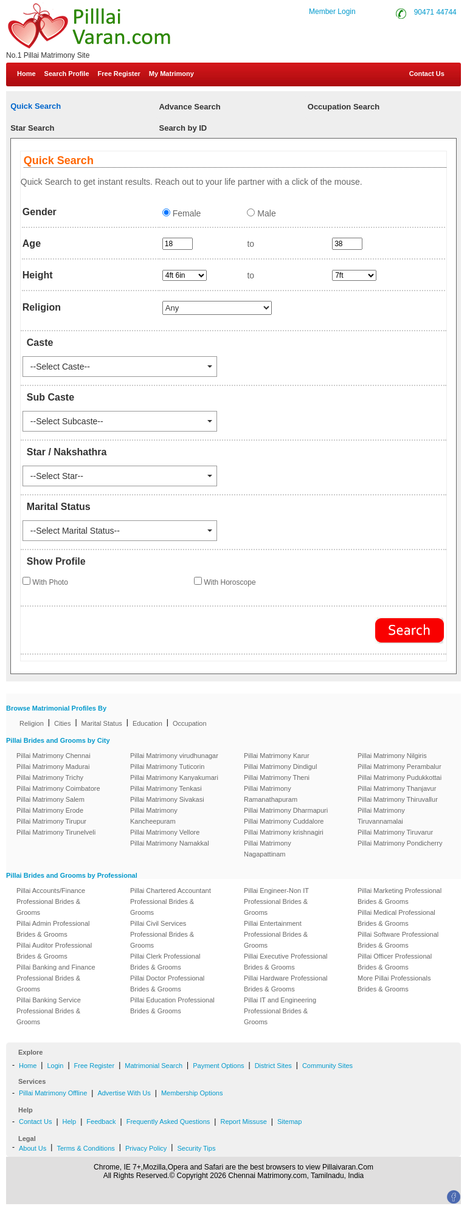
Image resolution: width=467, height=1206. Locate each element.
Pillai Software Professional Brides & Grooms (398, 940)
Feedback (101, 1121)
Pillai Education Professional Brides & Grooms (172, 1005)
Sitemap (289, 1121)
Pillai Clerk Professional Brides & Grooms (165, 962)
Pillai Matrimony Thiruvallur (398, 799)
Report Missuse (243, 1121)
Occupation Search (343, 106)
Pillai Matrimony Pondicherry (400, 843)
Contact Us (426, 73)
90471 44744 (435, 12)
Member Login (332, 11)
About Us (32, 1148)
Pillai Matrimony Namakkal (169, 843)
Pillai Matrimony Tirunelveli (55, 832)
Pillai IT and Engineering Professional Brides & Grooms (280, 1010)
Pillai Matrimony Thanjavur (397, 788)
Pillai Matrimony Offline (53, 1093)
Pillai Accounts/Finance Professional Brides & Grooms (50, 901)
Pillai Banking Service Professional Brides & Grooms (48, 1010)
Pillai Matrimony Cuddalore (283, 821)
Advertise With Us (123, 1093)
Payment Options (218, 1065)
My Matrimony (171, 73)
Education (147, 723)
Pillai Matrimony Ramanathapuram (270, 794)
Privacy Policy (146, 1148)
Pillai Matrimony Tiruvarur (395, 832)
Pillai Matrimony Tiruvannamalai (381, 816)
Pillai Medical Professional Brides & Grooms (396, 918)
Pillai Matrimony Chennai (53, 755)
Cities (62, 723)
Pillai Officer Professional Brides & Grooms (395, 962)
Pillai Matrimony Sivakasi (167, 799)
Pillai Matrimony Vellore (164, 832)
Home (26, 73)
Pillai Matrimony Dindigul (280, 766)
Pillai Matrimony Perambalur (399, 766)
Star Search (32, 128)
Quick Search (35, 106)
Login (55, 1065)
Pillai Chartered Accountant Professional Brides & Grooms (170, 901)
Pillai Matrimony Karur (277, 755)
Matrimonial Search (153, 1065)
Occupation (190, 723)
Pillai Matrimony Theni (277, 777)
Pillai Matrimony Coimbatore (58, 788)
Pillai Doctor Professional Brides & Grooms (167, 983)
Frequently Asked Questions (168, 1121)
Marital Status (101, 723)
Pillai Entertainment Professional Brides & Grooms (276, 934)
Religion (31, 723)
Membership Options (192, 1093)
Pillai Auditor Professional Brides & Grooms (54, 951)
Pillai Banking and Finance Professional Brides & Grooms (55, 978)
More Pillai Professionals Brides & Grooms (394, 983)
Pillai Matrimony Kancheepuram (154, 816)
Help (70, 1121)
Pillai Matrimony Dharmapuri (286, 810)
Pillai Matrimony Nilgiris (392, 755)
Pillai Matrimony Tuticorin (167, 766)
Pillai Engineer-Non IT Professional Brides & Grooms (276, 901)
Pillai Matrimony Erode (49, 810)
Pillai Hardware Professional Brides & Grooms (286, 983)
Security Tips (196, 1148)
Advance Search (189, 106)
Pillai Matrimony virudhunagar (174, 755)
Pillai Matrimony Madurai (52, 766)
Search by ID (183, 128)
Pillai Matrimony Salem (50, 799)
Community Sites (327, 1065)
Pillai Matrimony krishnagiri (283, 832)
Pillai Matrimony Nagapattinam (267, 848)
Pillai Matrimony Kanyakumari (174, 777)
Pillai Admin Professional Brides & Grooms (52, 929)
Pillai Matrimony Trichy (49, 777)
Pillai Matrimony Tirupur (51, 821)
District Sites (273, 1065)
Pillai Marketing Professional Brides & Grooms (399, 896)
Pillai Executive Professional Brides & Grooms (286, 962)
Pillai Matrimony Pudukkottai (399, 777)
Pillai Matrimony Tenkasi (166, 788)
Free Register (119, 73)
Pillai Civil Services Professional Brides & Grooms (162, 934)
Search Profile (66, 73)
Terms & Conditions (85, 1148)
